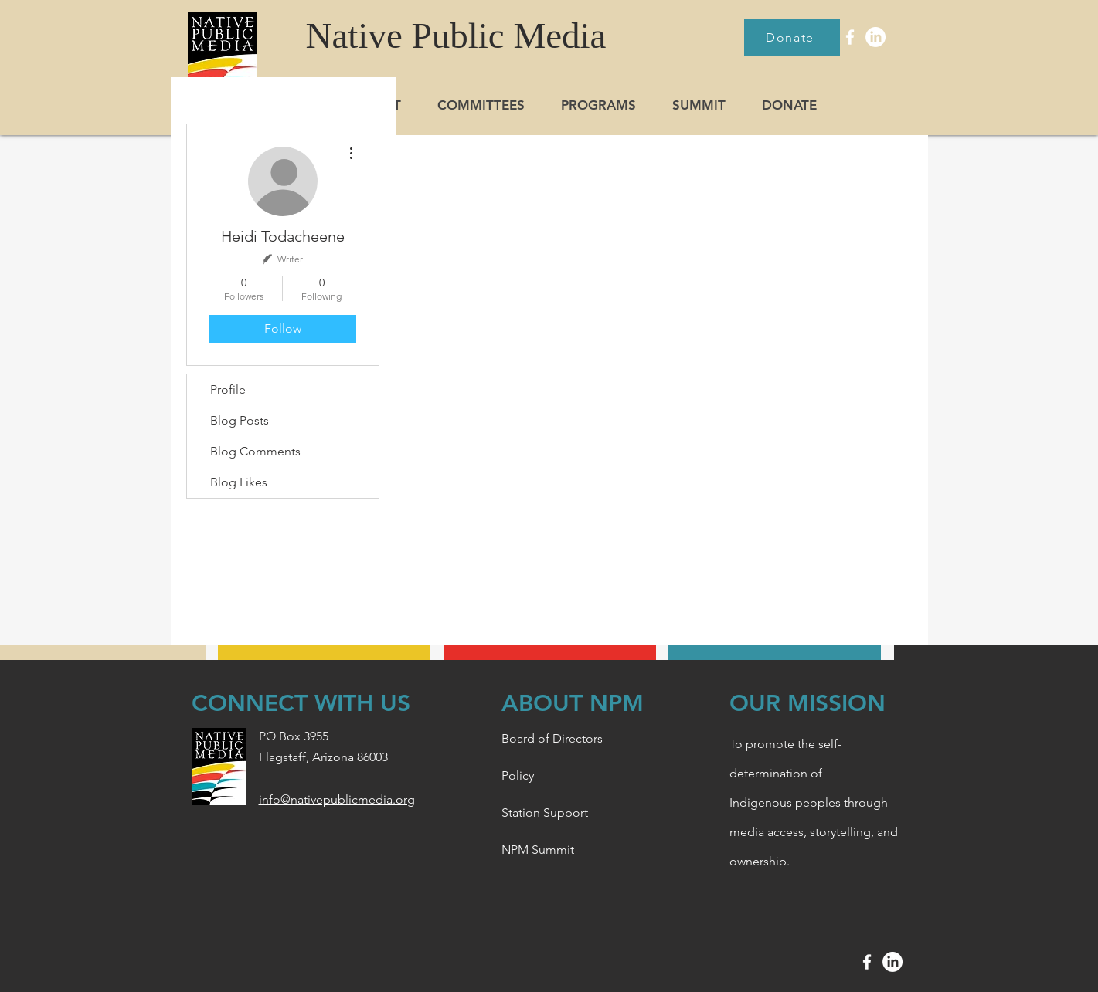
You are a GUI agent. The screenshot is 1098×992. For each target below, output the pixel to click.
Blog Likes (238, 482)
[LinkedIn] (875, 37)
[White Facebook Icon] (850, 37)
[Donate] (792, 37)
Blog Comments (255, 451)
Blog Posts (239, 420)
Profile (228, 389)
